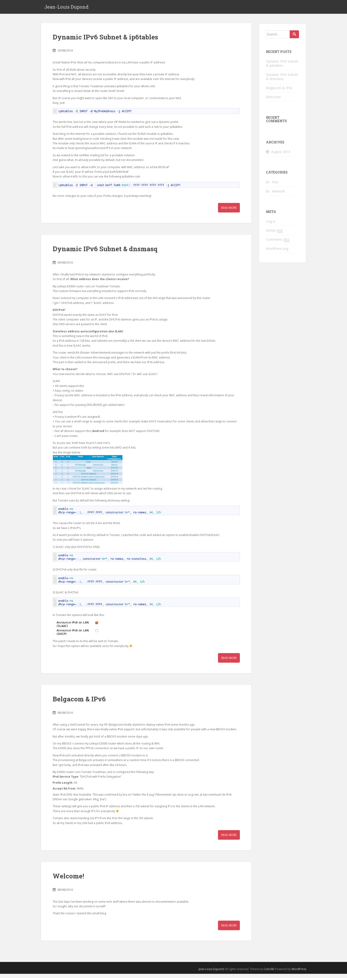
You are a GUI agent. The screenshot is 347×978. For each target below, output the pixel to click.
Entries (274, 234)
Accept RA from (64, 793)
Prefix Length (62, 787)
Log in (270, 225)
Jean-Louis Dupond (66, 9)
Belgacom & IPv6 (79, 703)
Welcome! (68, 880)
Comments (277, 243)
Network (278, 195)
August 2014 (280, 156)
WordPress (299, 973)
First (275, 186)
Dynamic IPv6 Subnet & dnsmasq (105, 253)
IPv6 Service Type (65, 781)
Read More (229, 212)
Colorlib (269, 973)
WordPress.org (277, 252)
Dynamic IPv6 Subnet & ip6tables (105, 41)
